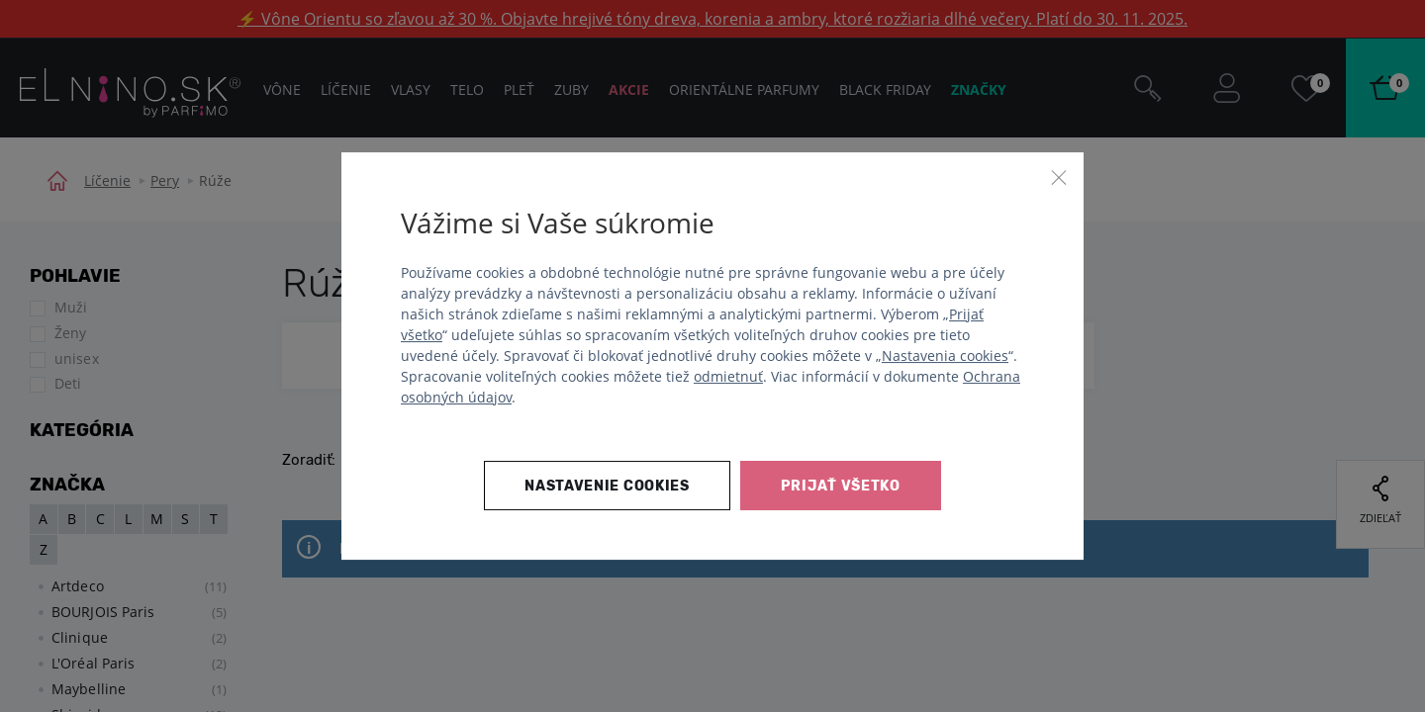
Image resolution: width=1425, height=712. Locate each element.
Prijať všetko (841, 486)
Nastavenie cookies (607, 486)
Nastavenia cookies (945, 355)
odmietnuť (728, 376)
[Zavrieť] (1059, 177)
